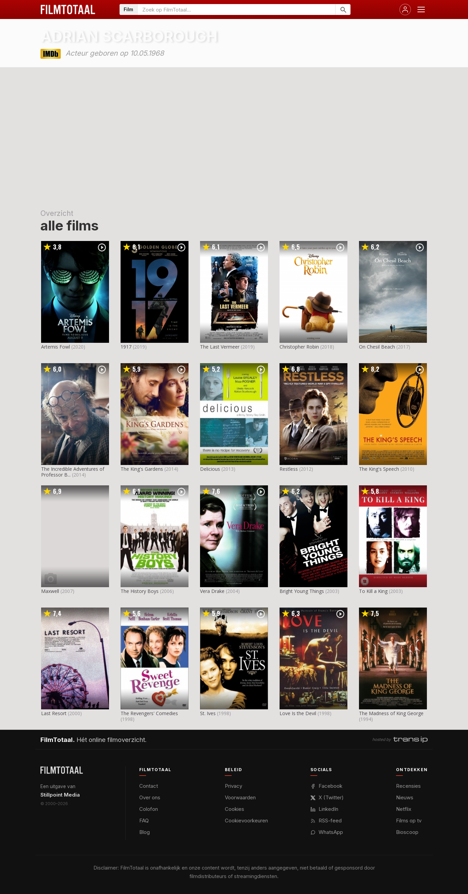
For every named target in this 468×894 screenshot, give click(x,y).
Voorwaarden (240, 797)
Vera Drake (212, 591)
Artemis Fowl (55, 346)
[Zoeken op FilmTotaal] (236, 9)
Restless (289, 469)
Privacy (233, 786)
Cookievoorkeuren (246, 820)
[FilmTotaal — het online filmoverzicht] (61, 770)
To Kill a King (373, 591)
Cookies (234, 809)
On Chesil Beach (377, 346)
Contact (148, 786)
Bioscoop (407, 832)
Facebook (326, 786)
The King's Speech (379, 469)
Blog (144, 832)
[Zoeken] (342, 9)
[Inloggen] (405, 9)
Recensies (408, 786)
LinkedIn (324, 809)
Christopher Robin (299, 346)
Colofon (148, 809)
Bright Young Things (302, 591)
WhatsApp (326, 832)
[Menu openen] (421, 9)
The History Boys (140, 591)
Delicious (210, 469)
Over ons (149, 797)
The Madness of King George (391, 713)
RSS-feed (326, 820)
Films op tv (408, 820)
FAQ (144, 820)
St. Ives (208, 713)
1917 (126, 346)
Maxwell (50, 591)
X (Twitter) (327, 797)
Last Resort (54, 713)
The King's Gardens (142, 469)
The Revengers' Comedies (149, 713)
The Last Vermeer (219, 346)
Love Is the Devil (298, 713)
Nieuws (404, 797)
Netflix (403, 809)
